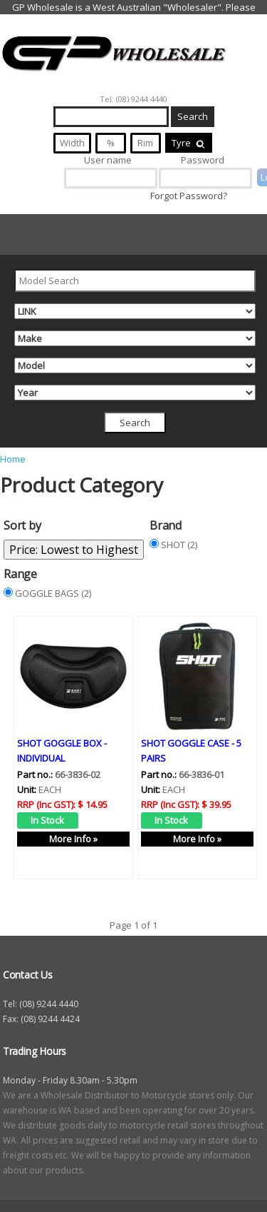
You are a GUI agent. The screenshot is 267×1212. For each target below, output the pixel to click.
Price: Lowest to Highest (73, 549)
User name (108, 159)
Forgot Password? (188, 195)
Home (13, 459)
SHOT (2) (179, 544)
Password (202, 159)
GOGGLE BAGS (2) (53, 593)
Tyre (189, 142)
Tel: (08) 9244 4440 (133, 99)
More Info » (73, 838)
